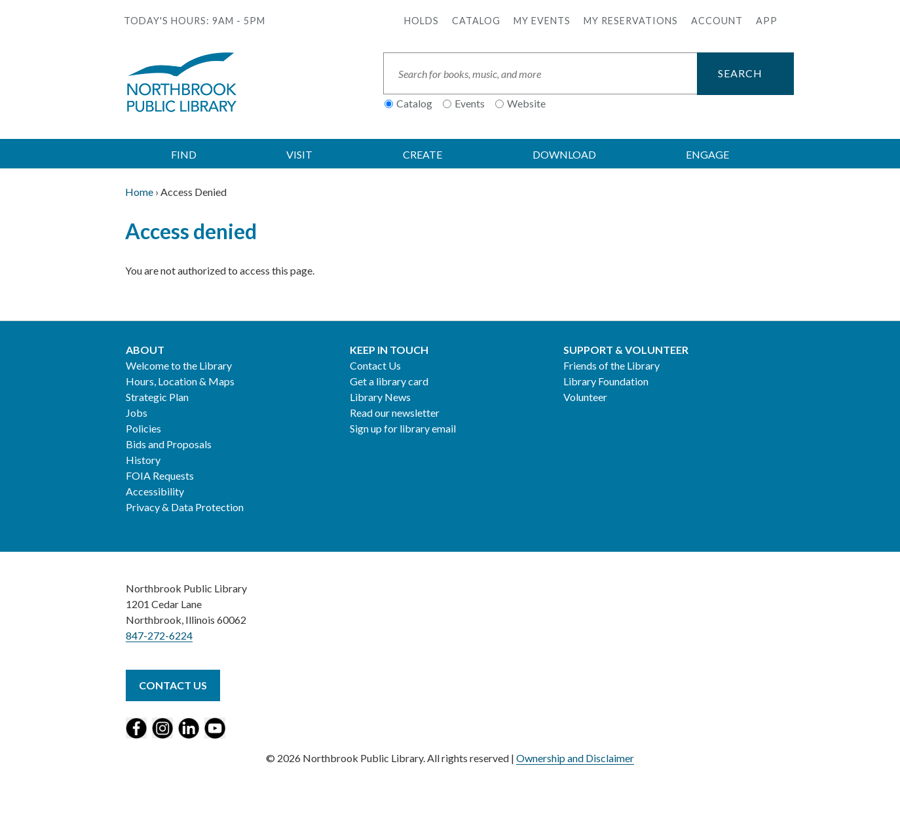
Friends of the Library (611, 365)
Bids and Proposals (169, 444)
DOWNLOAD (564, 154)
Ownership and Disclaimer (575, 758)
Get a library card (389, 381)
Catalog (476, 20)
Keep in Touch (389, 349)
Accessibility (155, 491)
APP (767, 20)
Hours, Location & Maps (180, 381)
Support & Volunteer (625, 349)
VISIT (299, 154)
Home (139, 191)
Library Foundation (605, 381)
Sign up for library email (403, 428)
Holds (421, 20)
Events (470, 103)
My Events (542, 20)
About (145, 349)
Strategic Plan (157, 397)
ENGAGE (707, 154)
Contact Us (375, 365)
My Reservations (631, 20)
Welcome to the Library (179, 365)
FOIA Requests (160, 475)
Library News (380, 397)
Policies (143, 428)
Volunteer (585, 397)
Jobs (136, 412)
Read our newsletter (395, 412)
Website (526, 103)
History (143, 459)
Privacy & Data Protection (185, 507)
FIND (184, 154)
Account (717, 20)
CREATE (422, 154)
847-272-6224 (159, 635)
